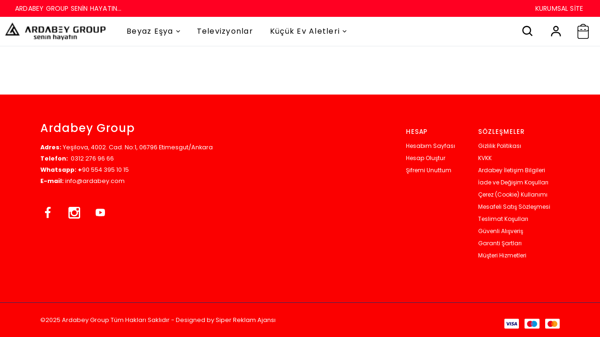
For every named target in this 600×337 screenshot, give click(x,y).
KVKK (485, 158)
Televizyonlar (225, 31)
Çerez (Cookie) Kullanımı (513, 194)
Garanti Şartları (500, 243)
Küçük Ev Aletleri (308, 31)
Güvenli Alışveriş (500, 231)
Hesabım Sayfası (430, 146)
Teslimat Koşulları (503, 219)
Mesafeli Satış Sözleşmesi (514, 207)
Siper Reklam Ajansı (246, 319)
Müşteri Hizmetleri (502, 255)
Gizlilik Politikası (499, 146)
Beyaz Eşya (153, 31)
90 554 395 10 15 (105, 170)
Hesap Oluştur (425, 158)
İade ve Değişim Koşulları (513, 182)
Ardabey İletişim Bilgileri (511, 170)
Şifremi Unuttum (428, 170)
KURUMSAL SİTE (559, 8)
